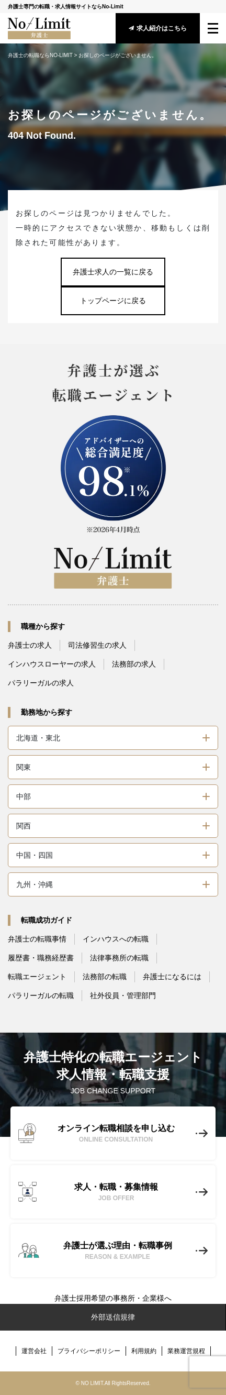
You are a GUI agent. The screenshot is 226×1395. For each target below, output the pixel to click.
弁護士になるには (172, 976)
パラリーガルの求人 (41, 683)
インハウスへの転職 (116, 939)
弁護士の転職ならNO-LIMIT (40, 55)
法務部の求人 (134, 664)
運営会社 (34, 1351)
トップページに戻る (113, 300)
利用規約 (143, 1351)
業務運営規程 (186, 1351)
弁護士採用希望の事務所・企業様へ (113, 1298)
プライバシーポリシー (89, 1351)
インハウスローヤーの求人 (52, 664)
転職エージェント (37, 976)
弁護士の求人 (30, 645)
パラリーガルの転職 (41, 995)
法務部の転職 (105, 976)
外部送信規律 (113, 1317)
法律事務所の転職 (119, 958)
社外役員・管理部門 (123, 995)
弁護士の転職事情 (37, 939)
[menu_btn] (213, 28)
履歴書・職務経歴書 (41, 958)
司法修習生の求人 (97, 645)
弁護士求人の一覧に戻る (113, 272)
